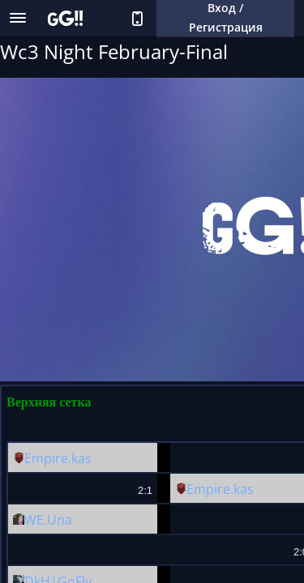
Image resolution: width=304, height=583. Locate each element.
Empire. (47, 458)
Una (59, 520)
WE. (35, 520)
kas (81, 458)
